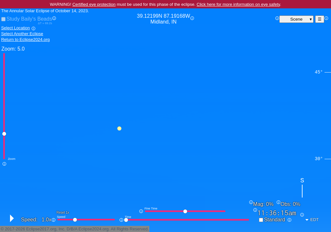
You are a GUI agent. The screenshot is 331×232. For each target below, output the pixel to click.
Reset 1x (63, 212)
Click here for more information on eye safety (238, 4)
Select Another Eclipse (22, 33)
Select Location (15, 27)
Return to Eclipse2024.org (25, 39)
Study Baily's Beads (29, 19)
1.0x (46, 219)
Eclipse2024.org (94, 229)
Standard (274, 219)
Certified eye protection (94, 4)
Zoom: (8, 49)
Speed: (29, 219)
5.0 (21, 49)
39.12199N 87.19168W (163, 19)
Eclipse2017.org (41, 229)
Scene (296, 19)
